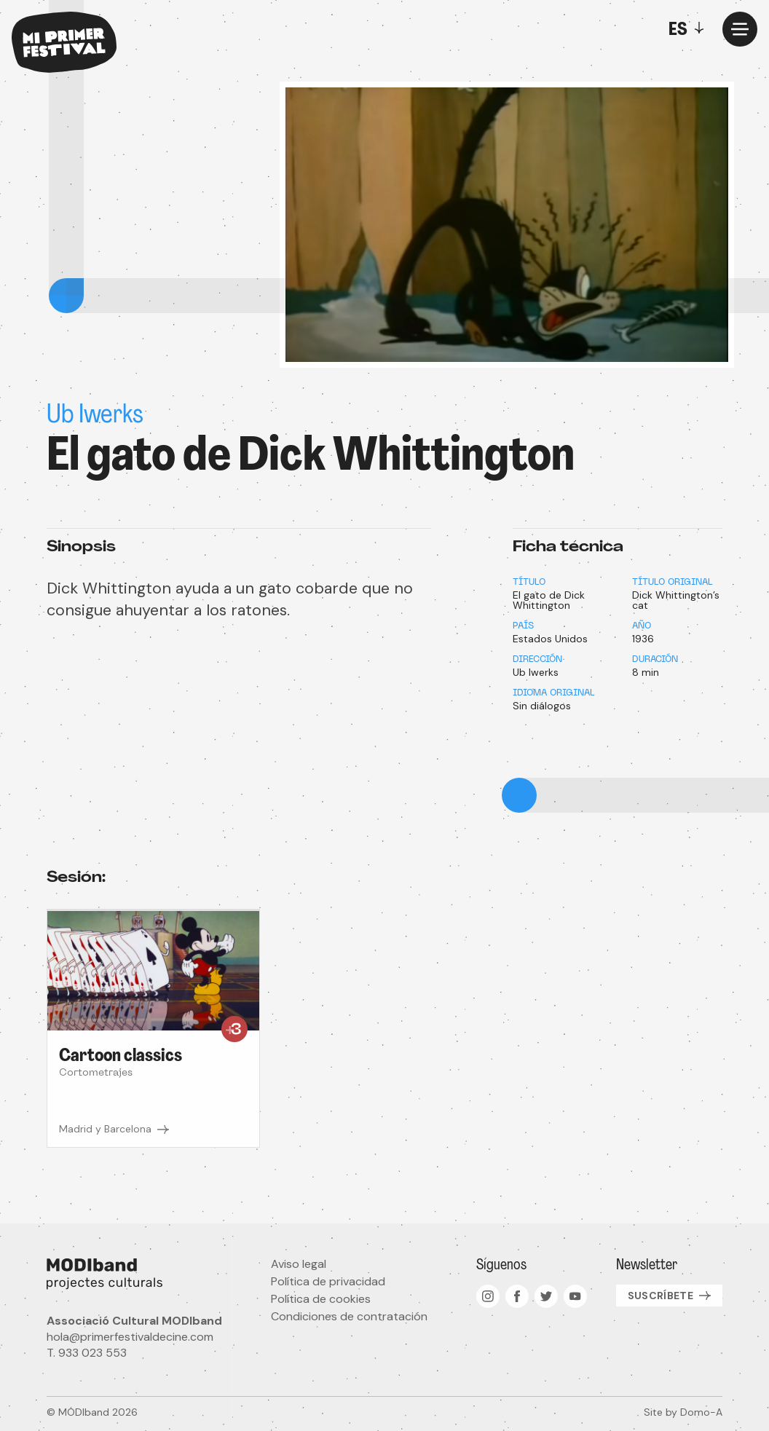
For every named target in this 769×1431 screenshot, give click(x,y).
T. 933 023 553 (87, 1352)
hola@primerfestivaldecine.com (130, 1336)
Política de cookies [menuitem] (321, 1298)
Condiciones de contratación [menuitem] (349, 1316)
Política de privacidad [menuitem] (328, 1281)
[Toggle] (690, 29)
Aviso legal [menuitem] (298, 1264)
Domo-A (701, 1412)
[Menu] (739, 29)
